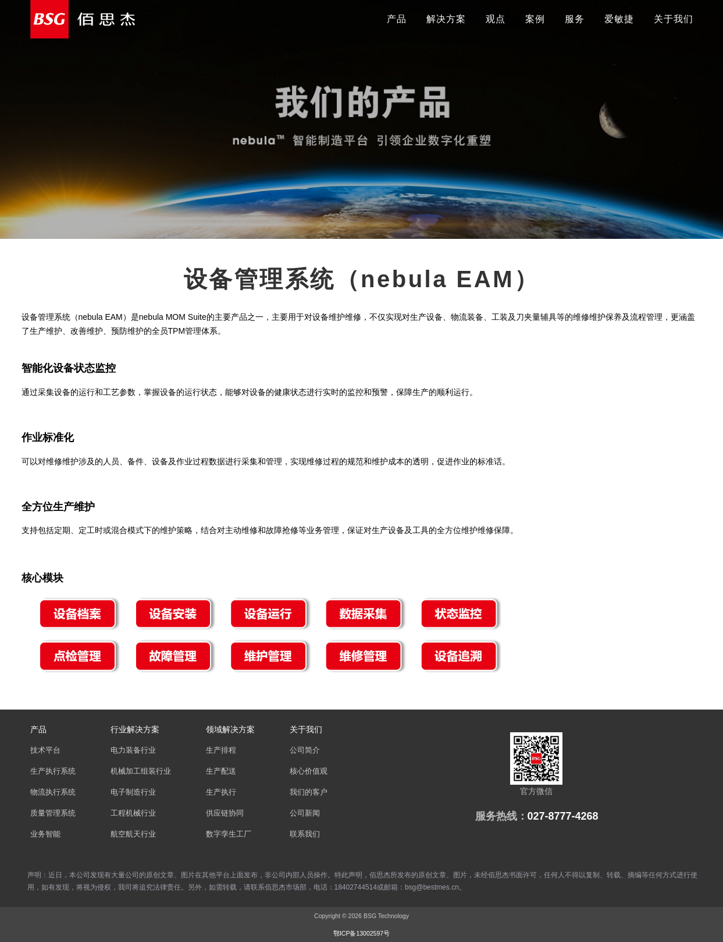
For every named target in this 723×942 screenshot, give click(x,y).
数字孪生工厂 (228, 834)
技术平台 (45, 750)
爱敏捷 (619, 19)
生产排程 (221, 750)
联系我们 (305, 834)
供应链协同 (225, 813)
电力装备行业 (133, 750)
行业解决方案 (135, 729)
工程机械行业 (133, 813)
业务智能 (45, 834)
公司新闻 (305, 813)
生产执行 (221, 792)
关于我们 (673, 19)
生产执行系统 (53, 771)
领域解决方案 (230, 729)
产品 (397, 19)
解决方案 (446, 19)
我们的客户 (308, 792)
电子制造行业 (133, 792)
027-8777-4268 (563, 816)
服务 (575, 19)
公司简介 (305, 750)
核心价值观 (308, 771)
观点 (495, 19)
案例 (535, 19)
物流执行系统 (53, 792)
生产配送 (221, 771)
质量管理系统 (53, 813)
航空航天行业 (133, 834)
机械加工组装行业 (141, 771)
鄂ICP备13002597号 (361, 933)
